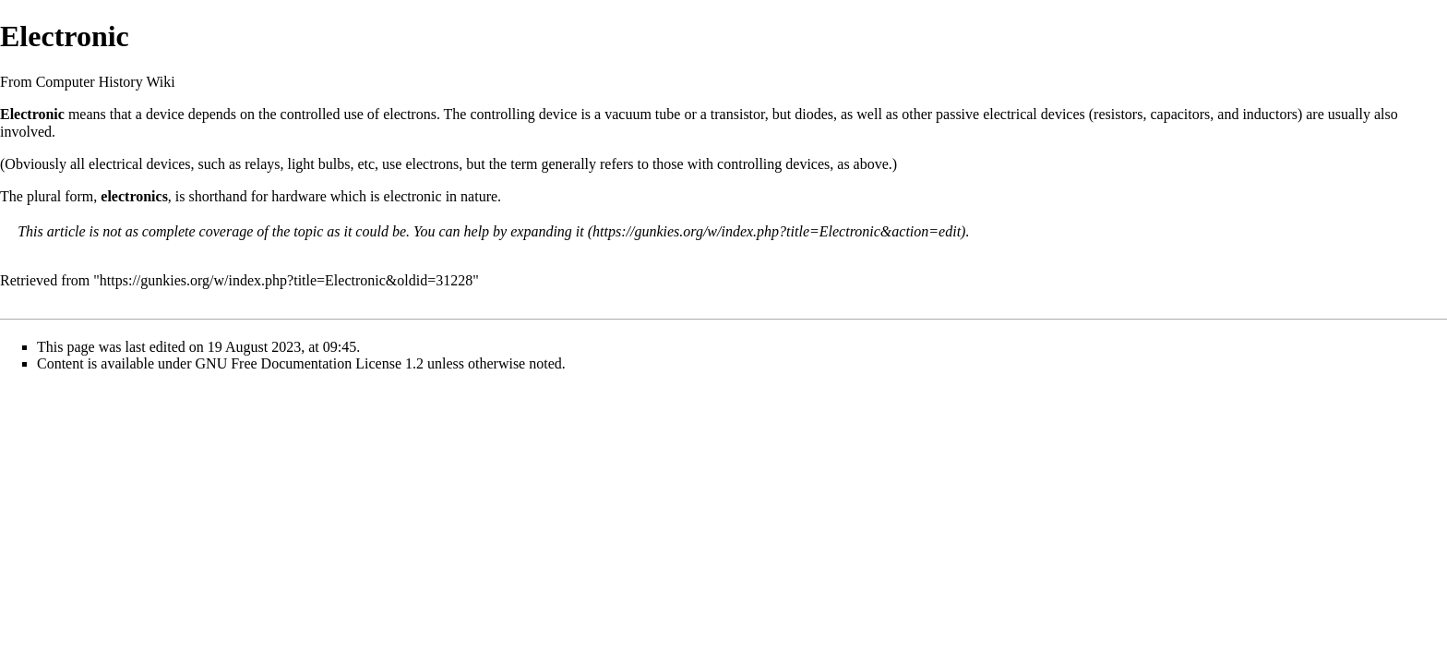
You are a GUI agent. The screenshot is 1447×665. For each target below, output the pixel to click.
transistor (738, 114)
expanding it (547, 231)
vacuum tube (642, 114)
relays (262, 164)
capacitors (1180, 114)
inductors (1270, 114)
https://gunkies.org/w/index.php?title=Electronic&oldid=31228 (286, 280)
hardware (299, 196)
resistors (1118, 114)
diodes (814, 114)
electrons (409, 114)
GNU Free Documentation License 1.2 (310, 363)
